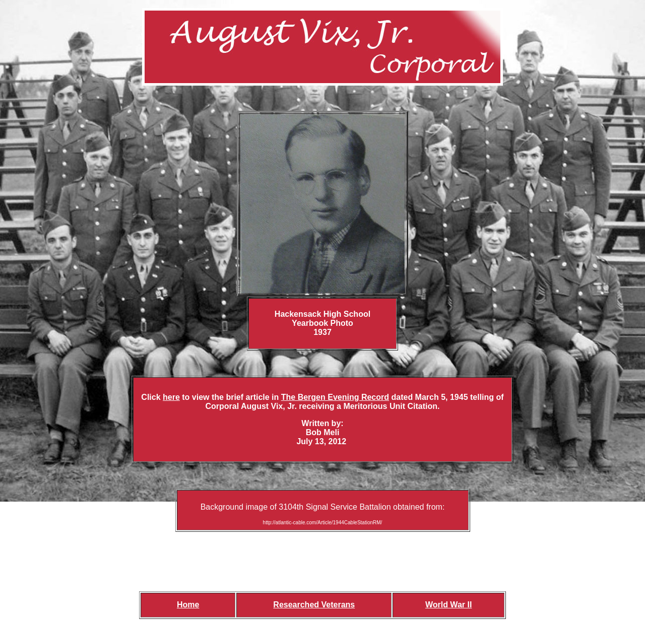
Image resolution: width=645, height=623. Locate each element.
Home (188, 604)
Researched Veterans (314, 604)
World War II (448, 604)
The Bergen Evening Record (335, 397)
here (171, 397)
